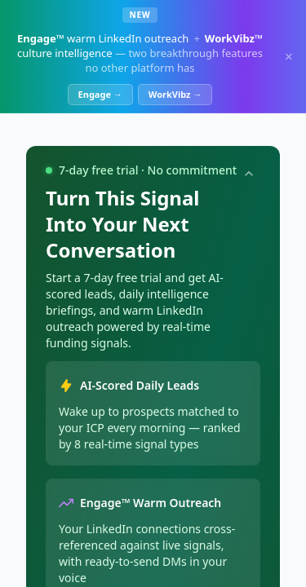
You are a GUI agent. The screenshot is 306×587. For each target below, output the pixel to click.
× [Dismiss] (289, 56)
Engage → (100, 94)
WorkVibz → (175, 94)
